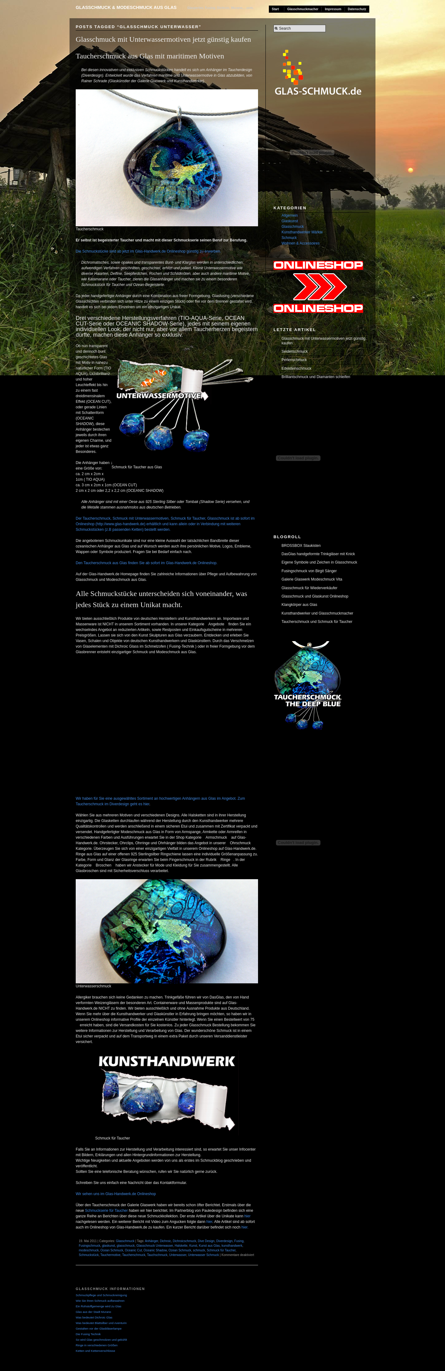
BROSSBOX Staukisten (301, 545)
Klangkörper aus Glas (299, 604)
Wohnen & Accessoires (301, 243)
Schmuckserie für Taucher (106, 1210)
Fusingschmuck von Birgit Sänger (309, 571)
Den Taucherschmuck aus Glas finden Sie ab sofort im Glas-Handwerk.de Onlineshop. (147, 563)
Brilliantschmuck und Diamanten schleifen (316, 377)
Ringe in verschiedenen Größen (96, 1345)
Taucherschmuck (133, 1255)
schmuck (199, 1250)
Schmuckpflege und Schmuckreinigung (101, 1295)
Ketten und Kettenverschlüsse (95, 1350)
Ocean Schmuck (111, 1250)
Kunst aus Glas (209, 1245)
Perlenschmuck (294, 360)
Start (275, 9)
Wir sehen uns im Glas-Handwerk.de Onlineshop (116, 1194)
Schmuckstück (89, 1255)
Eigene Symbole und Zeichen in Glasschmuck (319, 562)
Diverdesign (224, 1241)
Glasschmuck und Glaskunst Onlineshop (315, 596)
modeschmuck (89, 1250)
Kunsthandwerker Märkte (302, 232)
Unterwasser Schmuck (203, 1255)
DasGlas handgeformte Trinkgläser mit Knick (318, 554)
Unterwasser (177, 1255)
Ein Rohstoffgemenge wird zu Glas (98, 1306)
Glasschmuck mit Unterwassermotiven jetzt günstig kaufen (163, 39)
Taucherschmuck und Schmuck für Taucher (317, 622)
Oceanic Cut (133, 1250)
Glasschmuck (125, 1241)
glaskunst (108, 1245)
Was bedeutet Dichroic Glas (94, 1317)
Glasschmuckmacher (303, 9)
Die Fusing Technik (88, 1334)
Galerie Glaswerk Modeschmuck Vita (312, 579)
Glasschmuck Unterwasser (154, 1245)
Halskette (181, 1245)
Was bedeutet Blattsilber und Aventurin (101, 1323)
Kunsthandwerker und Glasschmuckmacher (317, 613)
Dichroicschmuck (184, 1241)
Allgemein (290, 215)
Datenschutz (357, 9)
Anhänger (151, 1241)
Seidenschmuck (295, 351)
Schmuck (289, 238)
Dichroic (165, 1241)
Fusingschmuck (89, 1245)
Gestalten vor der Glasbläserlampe (98, 1328)
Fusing (239, 1241)
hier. (244, 1227)
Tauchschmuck (157, 1255)
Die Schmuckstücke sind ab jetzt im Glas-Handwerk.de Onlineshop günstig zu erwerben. (148, 251)
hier (247, 1216)
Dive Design (206, 1241)
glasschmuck (126, 1245)
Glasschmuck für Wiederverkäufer (309, 588)
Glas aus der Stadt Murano (93, 1312)
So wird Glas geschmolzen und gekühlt (101, 1339)
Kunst (193, 1245)
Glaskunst (290, 221)
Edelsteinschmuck (297, 368)
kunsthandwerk (232, 1245)
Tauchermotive (110, 1255)
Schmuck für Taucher (221, 1250)
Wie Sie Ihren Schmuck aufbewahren (100, 1300)
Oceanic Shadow (155, 1250)
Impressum (333, 9)
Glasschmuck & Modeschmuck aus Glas (126, 7)
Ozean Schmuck (179, 1250)
